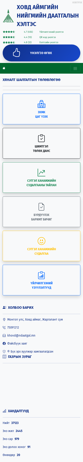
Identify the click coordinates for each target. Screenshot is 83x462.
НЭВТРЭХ (77, 2)
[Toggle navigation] (75, 68)
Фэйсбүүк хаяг (15, 343)
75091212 (11, 327)
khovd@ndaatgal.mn (19, 335)
